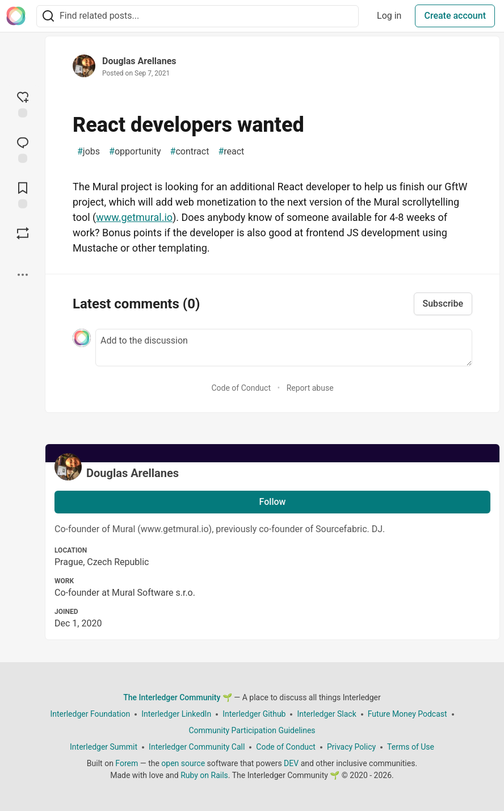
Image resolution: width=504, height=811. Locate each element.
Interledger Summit (103, 746)
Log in (389, 15)
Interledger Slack (326, 713)
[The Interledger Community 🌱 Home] (16, 16)
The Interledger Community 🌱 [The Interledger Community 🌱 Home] (177, 697)
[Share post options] (22, 275)
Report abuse (310, 387)
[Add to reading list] (23, 194)
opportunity (135, 151)
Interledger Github (253, 713)
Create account (455, 15)
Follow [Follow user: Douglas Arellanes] (272, 501)
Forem (126, 763)
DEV (291, 763)
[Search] (48, 16)
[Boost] (23, 233)
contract (189, 151)
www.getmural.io (134, 217)
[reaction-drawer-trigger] (22, 103)
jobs (88, 151)
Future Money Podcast (407, 713)
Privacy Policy (351, 746)
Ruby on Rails (204, 775)
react (231, 151)
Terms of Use (410, 746)
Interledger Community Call (197, 746)
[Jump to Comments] (23, 149)
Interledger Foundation (90, 713)
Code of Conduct (241, 387)
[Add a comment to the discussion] (284, 347)
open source (183, 763)
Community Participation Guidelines (251, 730)
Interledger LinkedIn (176, 713)
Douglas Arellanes (139, 61)
